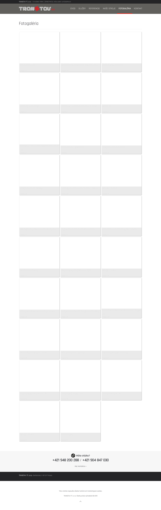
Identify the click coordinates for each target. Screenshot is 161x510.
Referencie (94, 8)
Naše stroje (109, 8)
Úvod (72, 8)
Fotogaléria (125, 8)
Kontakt (138, 8)
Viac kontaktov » (80, 466)
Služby (82, 8)
